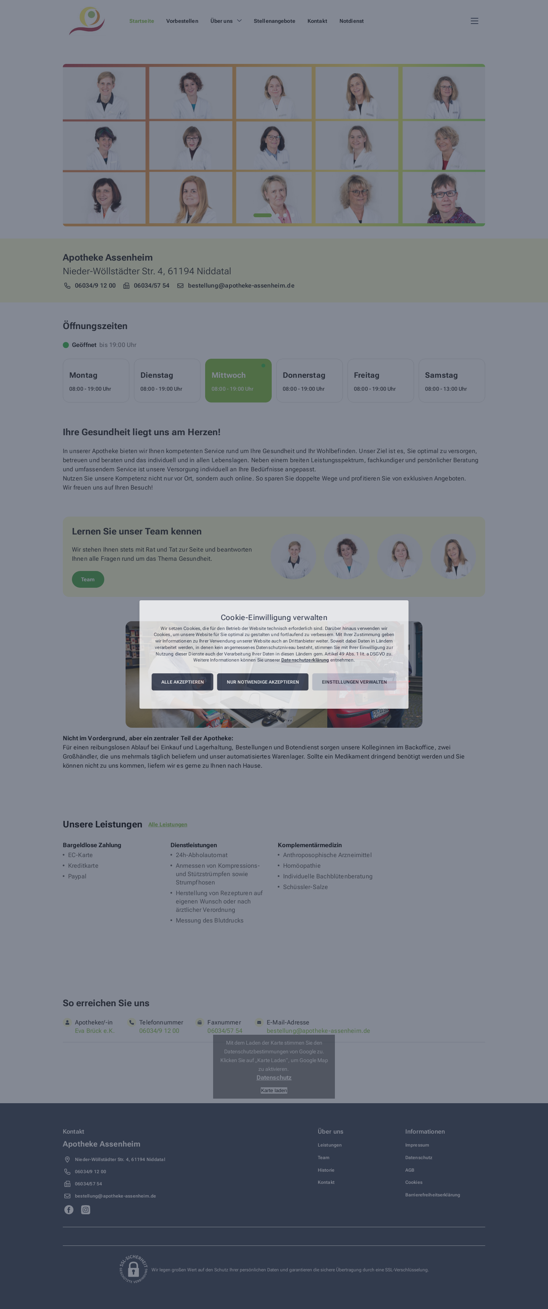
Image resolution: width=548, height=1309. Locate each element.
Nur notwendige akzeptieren (263, 682)
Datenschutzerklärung (305, 660)
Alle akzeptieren (182, 682)
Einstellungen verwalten (354, 682)
